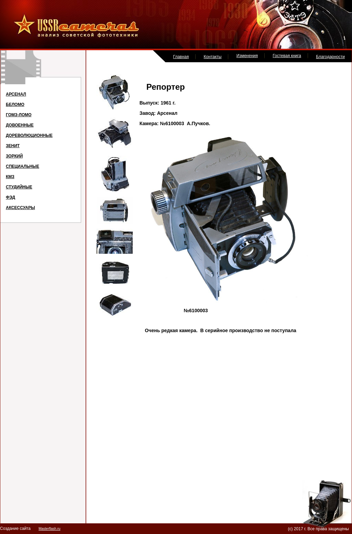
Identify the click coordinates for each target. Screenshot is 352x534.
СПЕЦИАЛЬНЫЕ (22, 166)
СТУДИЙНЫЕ (19, 187)
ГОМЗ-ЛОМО (19, 114)
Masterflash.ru (49, 529)
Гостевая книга (287, 55)
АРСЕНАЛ (16, 94)
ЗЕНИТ (13, 145)
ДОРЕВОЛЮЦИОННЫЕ (29, 135)
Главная (181, 56)
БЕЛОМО (15, 104)
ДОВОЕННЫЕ (20, 125)
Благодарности (330, 56)
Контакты (213, 56)
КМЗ (10, 176)
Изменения (247, 55)
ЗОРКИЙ (14, 156)
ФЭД (10, 197)
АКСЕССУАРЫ (20, 207)
